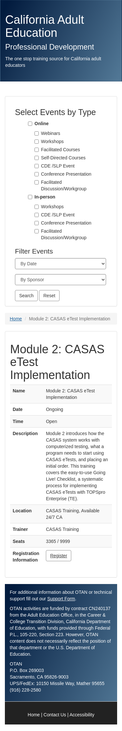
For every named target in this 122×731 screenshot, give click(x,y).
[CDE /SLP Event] (36, 166)
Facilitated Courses (60, 149)
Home (16, 318)
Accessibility (82, 714)
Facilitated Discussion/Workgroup (64, 185)
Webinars (50, 133)
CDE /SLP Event (58, 165)
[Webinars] (36, 133)
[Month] (60, 263)
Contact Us (55, 714)
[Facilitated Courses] (36, 150)
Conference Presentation (66, 174)
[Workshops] (36, 141)
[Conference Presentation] (36, 174)
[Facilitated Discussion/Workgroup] (36, 182)
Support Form (61, 598)
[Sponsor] (60, 279)
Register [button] (58, 555)
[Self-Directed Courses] (36, 158)
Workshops (52, 141)
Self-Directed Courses (63, 157)
